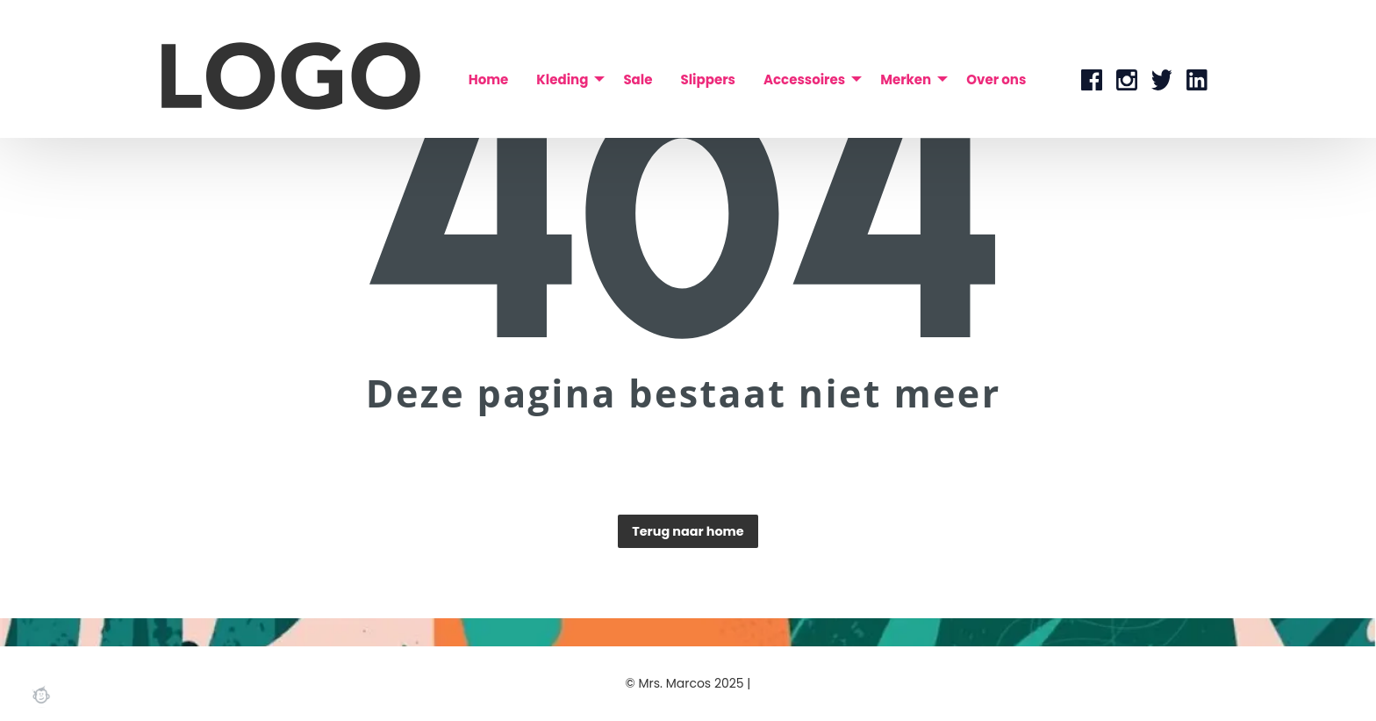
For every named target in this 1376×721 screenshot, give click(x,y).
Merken (905, 79)
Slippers (707, 79)
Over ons (996, 79)
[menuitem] (489, 79)
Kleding (562, 79)
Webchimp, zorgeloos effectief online (41, 694)
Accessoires (804, 79)
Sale (637, 79)
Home (489, 79)
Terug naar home (687, 531)
